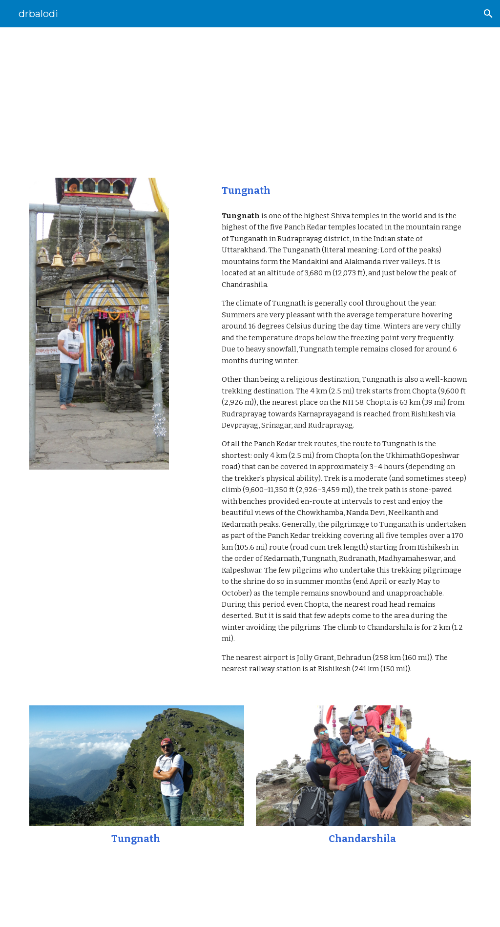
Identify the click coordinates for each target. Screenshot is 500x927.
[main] (249, 96)
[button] (488, 13)
